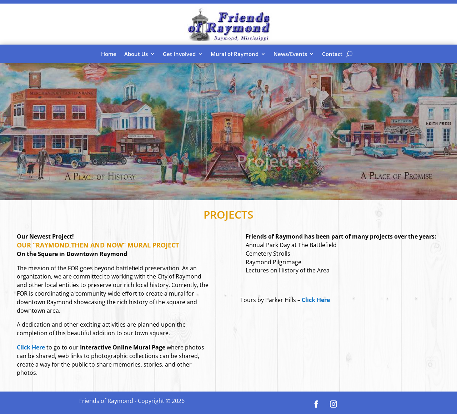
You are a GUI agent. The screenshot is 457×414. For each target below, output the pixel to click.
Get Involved (179, 54)
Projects (269, 163)
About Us (136, 54)
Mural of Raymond (234, 54)
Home (108, 54)
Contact (332, 54)
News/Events (290, 54)
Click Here (316, 300)
